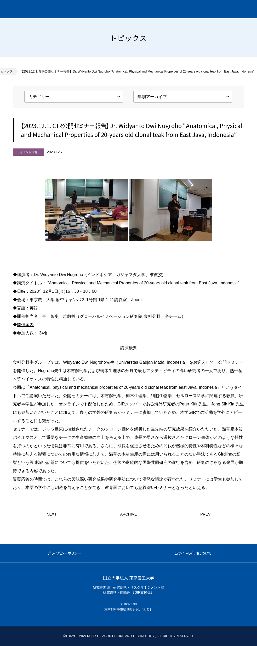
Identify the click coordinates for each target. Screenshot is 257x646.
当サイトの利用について (193, 553)
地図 (146, 609)
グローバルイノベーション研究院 (51, 9)
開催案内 (25, 324)
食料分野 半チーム (162, 316)
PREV (205, 514)
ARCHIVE (128, 514)
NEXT (51, 514)
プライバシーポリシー (64, 553)
